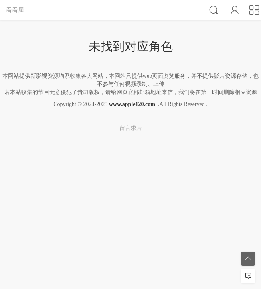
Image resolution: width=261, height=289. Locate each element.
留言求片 (130, 128)
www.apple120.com (132, 104)
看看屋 (15, 9)
